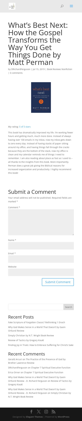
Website (12, 266)
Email (12, 253)
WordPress (63, 416)
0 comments (16, 72)
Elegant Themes (34, 416)
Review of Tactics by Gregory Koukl (26, 340)
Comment (14, 207)
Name (12, 240)
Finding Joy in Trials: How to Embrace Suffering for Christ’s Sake (40, 345)
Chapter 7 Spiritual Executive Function (50, 367)
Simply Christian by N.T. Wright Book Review (31, 335)
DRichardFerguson (20, 69)
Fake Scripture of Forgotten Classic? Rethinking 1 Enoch (36, 322)
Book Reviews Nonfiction (59, 69)
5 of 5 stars (25, 126)
